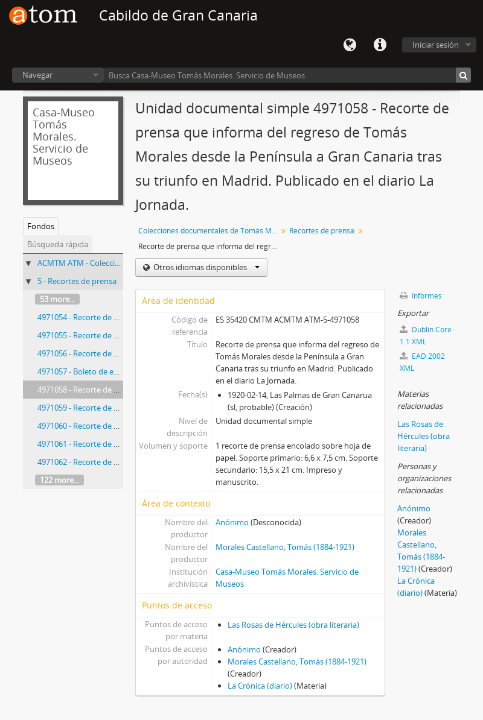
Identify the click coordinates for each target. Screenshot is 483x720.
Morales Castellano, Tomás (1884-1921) (285, 547)
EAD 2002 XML (422, 362)
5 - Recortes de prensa (77, 281)
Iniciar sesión (435, 44)
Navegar (37, 74)
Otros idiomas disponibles (206, 267)
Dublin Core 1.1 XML (426, 335)
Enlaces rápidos (380, 45)
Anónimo (232, 522)
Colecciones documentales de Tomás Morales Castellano (209, 231)
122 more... (59, 480)
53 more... (57, 299)
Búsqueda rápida (57, 244)
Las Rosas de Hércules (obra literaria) (293, 624)
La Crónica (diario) (260, 685)
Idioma (349, 45)
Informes (421, 296)
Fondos (40, 226)
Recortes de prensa (321, 231)
